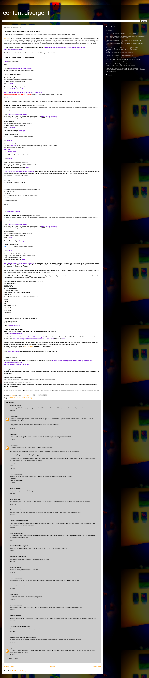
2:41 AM (12, 642)
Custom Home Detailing (17, 546)
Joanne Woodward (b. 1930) (115, 40)
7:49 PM (12, 428)
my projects (22, 398)
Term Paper (13, 499)
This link (6, 38)
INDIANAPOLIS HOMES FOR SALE (21, 637)
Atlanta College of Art (113, 48)
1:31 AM (12, 631)
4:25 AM (12, 610)
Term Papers (14, 488)
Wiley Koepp (14, 615)
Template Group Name (11, 78)
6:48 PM (12, 551)
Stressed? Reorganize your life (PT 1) (117, 33)
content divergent (26, 12)
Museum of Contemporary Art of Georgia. (119, 42)
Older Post (96, 667)
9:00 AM (12, 540)
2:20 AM (12, 599)
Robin (12, 416)
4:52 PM (12, 655)
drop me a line (28, 346)
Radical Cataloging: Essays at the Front (122, 69)
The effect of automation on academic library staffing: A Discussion (125, 36)
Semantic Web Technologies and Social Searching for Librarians (124, 64)
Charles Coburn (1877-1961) (129, 48)
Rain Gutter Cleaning (16, 556)
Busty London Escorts (16, 480)
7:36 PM (12, 572)
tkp (11, 648)
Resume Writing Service (17, 520)
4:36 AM (12, 527)
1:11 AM (12, 493)
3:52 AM (12, 482)
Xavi (11, 434)
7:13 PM (12, 410)
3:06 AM (12, 439)
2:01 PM (12, 620)
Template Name (9, 121)
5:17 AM (12, 468)
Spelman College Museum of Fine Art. (118, 49)
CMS (11, 398)
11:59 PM (13, 504)
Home (52, 667)
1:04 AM (12, 588)
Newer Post (8, 667)
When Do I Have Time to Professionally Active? (120, 58)
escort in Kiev (14, 533)
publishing (29, 398)
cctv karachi (14, 605)
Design (16, 398)
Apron (12, 594)
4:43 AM (12, 515)
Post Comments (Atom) (19, 671)
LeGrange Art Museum (131, 40)
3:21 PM (12, 561)
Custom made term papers (18, 626)
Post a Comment (13, 658)
